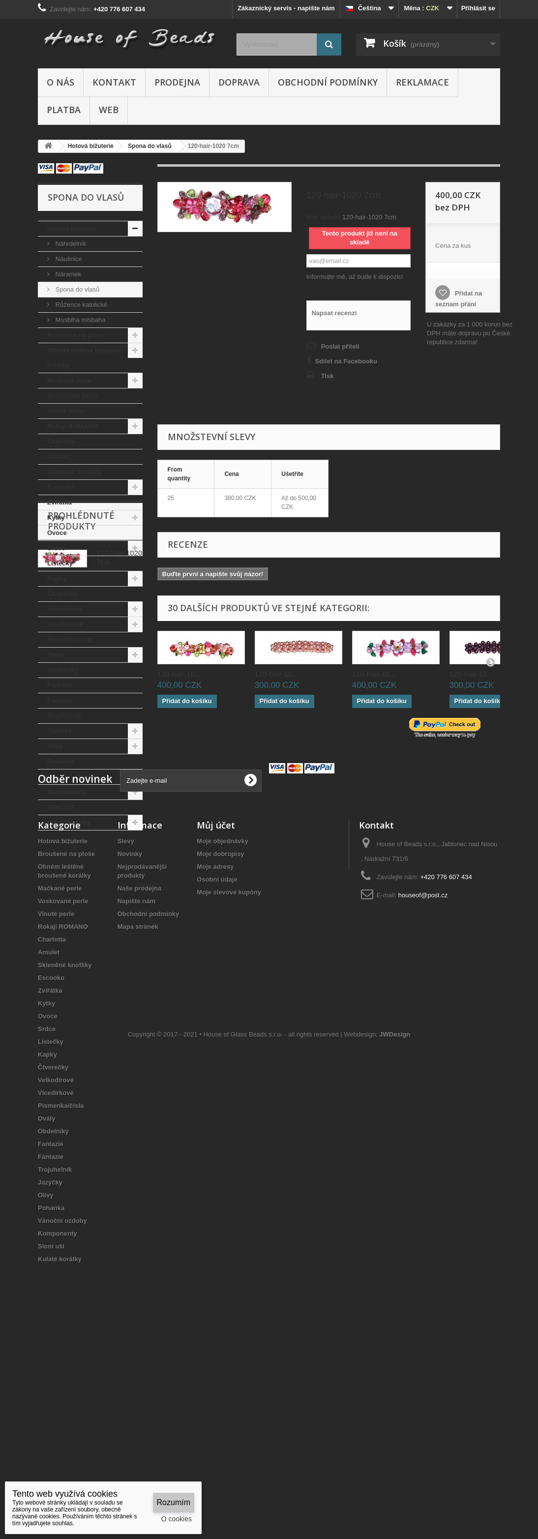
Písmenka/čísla (70, 639)
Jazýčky (59, 731)
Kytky (55, 517)
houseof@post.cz (423, 1094)
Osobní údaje (217, 1079)
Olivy (55, 746)
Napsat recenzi (334, 313)
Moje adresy (215, 1066)
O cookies (176, 1519)
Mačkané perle (69, 380)
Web (109, 110)
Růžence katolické (80, 304)
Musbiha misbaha (80, 320)
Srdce (56, 548)
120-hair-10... (179, 674)
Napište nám (136, 1100)
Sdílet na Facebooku (346, 361)
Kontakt (114, 82)
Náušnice (68, 259)
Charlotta (61, 441)
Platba (64, 110)
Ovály (55, 654)
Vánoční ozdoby (71, 776)
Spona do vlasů (76, 289)
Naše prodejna (140, 1088)
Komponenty (66, 792)
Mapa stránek (138, 1126)
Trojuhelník (64, 715)
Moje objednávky (222, 1040)
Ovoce (57, 532)
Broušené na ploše (75, 335)
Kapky (56, 578)
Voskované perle (72, 395)
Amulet (58, 456)
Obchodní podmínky (328, 82)
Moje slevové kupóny (229, 1091)
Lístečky (60, 563)
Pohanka (60, 761)
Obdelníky (62, 670)
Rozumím (173, 1502)
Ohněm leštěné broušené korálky (85, 358)
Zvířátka (59, 502)
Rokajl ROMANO (72, 426)
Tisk (327, 376)
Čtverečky (62, 593)
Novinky (130, 1053)
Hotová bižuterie (72, 228)
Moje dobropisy (220, 1053)
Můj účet (216, 1025)
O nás (60, 82)
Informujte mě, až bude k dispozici (354, 276)
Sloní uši (60, 807)
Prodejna (177, 82)
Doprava (239, 82)
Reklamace (422, 82)
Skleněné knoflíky (74, 471)
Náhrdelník (70, 243)
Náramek (67, 274)
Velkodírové (65, 609)
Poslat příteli (340, 346)
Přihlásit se (478, 8)
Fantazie (60, 685)
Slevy (126, 1040)
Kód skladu (323, 217)
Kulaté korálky (69, 822)
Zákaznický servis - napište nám (286, 8)
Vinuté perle (65, 410)
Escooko (60, 487)
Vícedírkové (65, 624)
